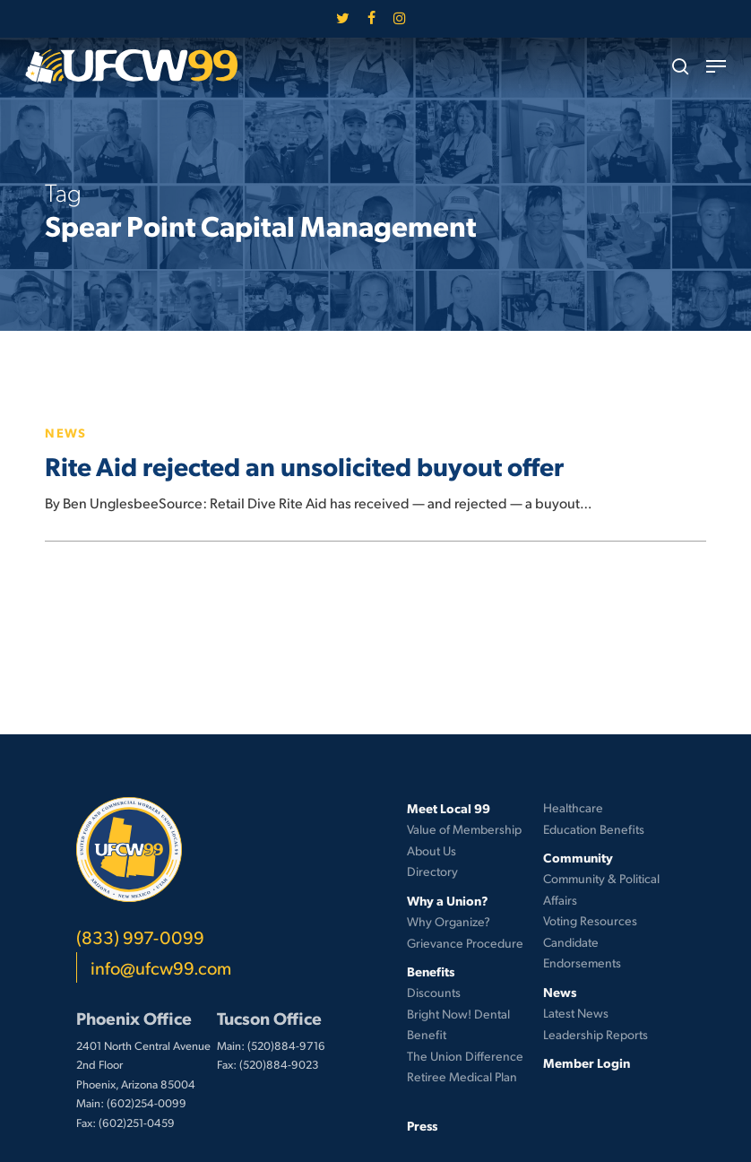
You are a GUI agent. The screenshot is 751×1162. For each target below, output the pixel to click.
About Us (431, 850)
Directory (432, 871)
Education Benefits (593, 829)
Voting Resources (590, 920)
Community (578, 857)
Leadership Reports (595, 1034)
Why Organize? (448, 921)
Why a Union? (447, 900)
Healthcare (573, 807)
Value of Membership (464, 829)
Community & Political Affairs (601, 889)
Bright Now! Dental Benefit (458, 1024)
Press (422, 1125)
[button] (716, 66)
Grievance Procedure (465, 942)
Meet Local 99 (448, 808)
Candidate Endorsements (582, 952)
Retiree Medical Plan (462, 1076)
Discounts (434, 992)
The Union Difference (465, 1055)
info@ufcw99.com (161, 967)
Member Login (586, 1062)
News (66, 432)
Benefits (430, 971)
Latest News (576, 1012)
